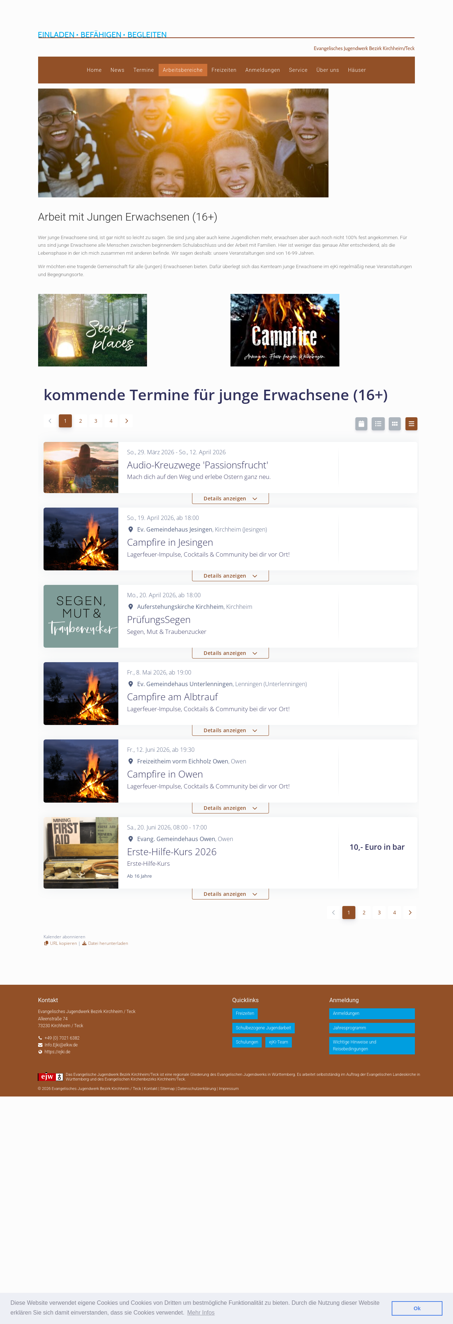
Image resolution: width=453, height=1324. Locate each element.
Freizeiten (224, 70)
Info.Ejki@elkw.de (61, 1045)
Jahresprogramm (349, 1027)
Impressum (229, 1088)
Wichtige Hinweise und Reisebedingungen (354, 1046)
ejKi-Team (278, 1042)
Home (94, 70)
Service (298, 70)
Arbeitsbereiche (183, 70)
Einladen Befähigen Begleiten (102, 35)
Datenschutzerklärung (196, 1088)
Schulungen (247, 1042)
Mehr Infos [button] (201, 1312)
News (118, 70)
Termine (143, 70)
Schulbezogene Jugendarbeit (263, 1027)
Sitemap (167, 1088)
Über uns (328, 70)
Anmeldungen (262, 70)
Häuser (357, 70)
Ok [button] (417, 1308)
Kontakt (150, 1088)
